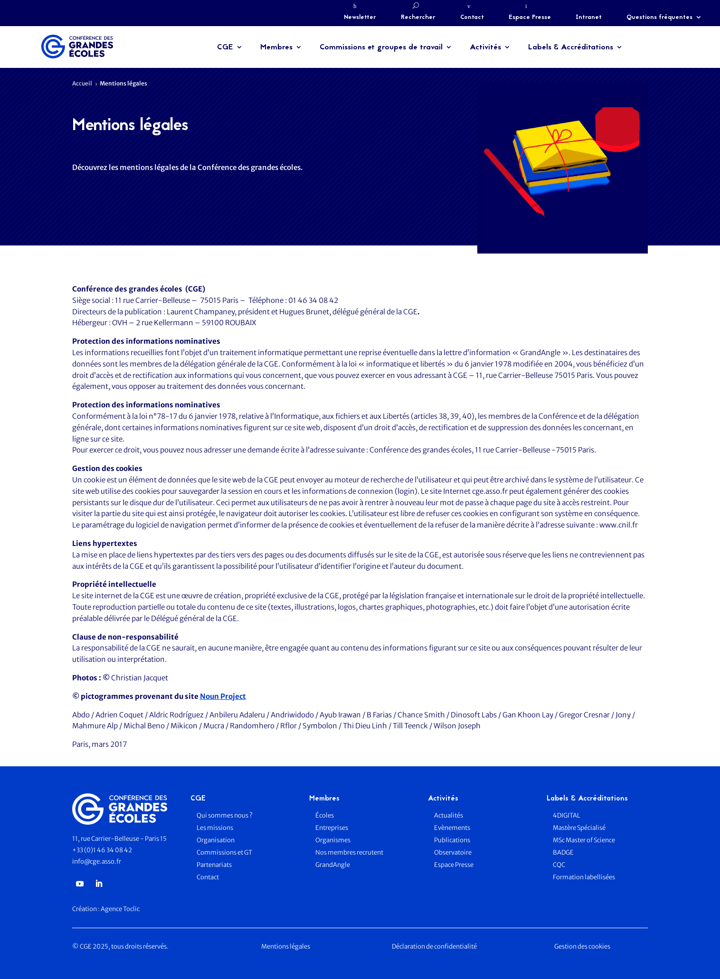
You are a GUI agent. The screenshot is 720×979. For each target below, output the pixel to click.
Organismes (333, 840)
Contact (472, 17)
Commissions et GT (224, 852)
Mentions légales (285, 946)
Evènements (452, 828)
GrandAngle (332, 865)
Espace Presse (530, 17)
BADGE (563, 852)
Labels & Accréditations (570, 47)
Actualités (448, 815)
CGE (225, 47)
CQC (559, 865)
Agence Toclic (120, 909)
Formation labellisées (584, 877)
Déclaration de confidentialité (434, 946)
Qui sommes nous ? (225, 815)
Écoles (324, 815)
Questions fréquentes (659, 17)
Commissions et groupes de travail (381, 47)
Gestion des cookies (582, 946)
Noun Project (223, 696)
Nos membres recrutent (349, 852)
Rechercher (418, 17)
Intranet (589, 17)
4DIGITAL (566, 815)
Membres (276, 47)
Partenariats (214, 865)
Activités (485, 47)
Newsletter (360, 17)
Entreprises (331, 828)
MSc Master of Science (584, 840)
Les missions (215, 828)
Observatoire (453, 852)
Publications (452, 840)
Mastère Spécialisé (579, 828)
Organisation (216, 840)
